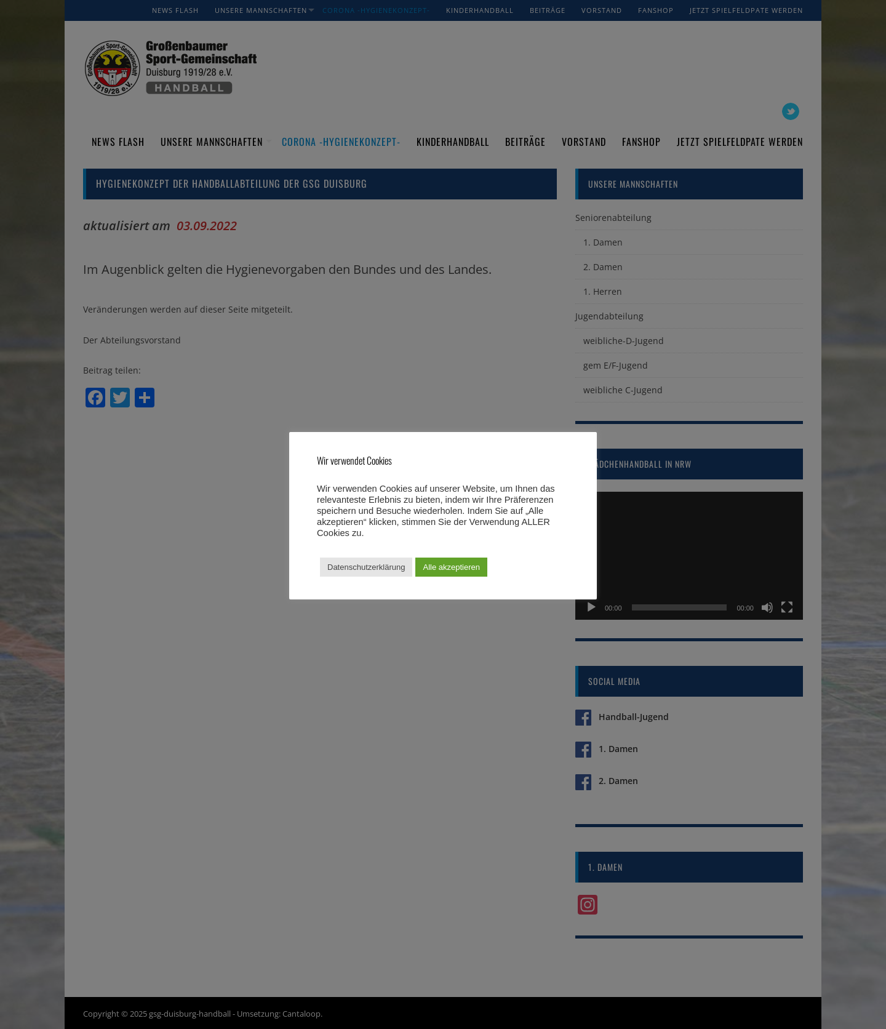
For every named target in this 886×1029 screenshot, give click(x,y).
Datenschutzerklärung (366, 567)
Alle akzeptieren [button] (451, 567)
